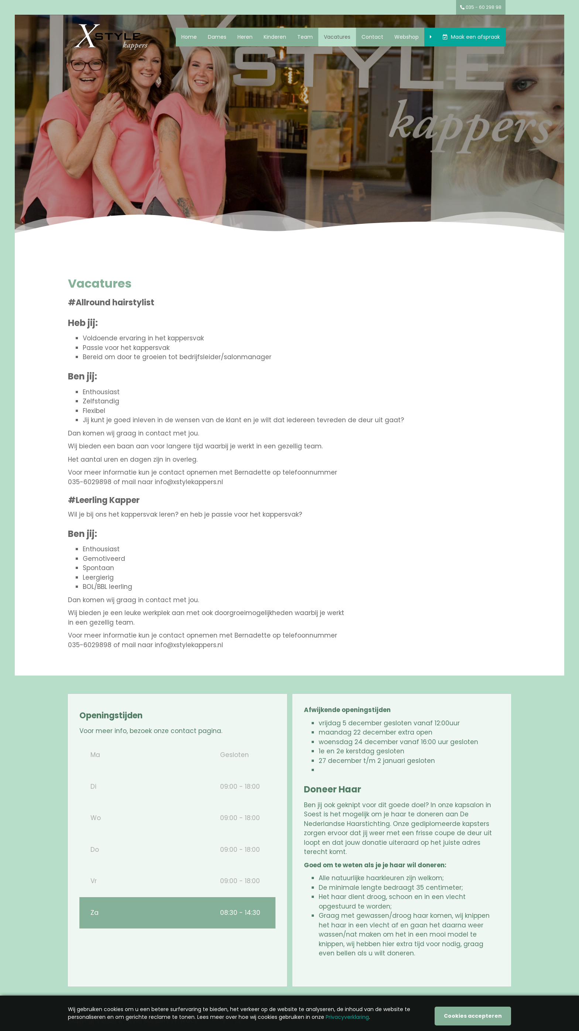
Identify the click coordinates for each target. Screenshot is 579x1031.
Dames (217, 37)
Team (305, 37)
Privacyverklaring (347, 1017)
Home (189, 37)
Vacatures (337, 37)
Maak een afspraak (475, 37)
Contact (372, 37)
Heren (245, 37)
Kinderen (275, 37)
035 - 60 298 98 (480, 7)
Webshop (406, 37)
